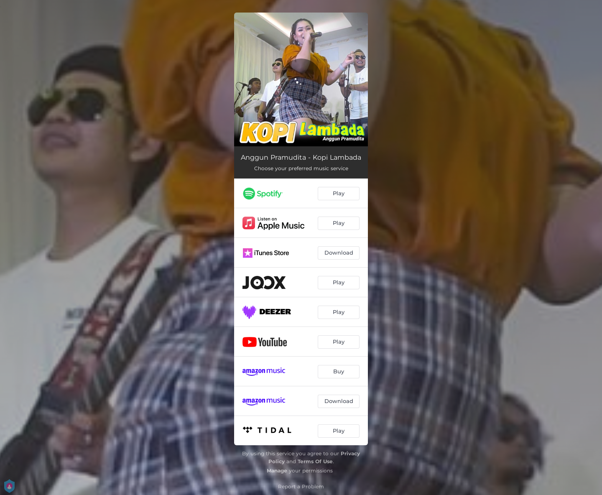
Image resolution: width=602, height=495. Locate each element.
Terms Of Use (315, 461)
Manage (277, 470)
